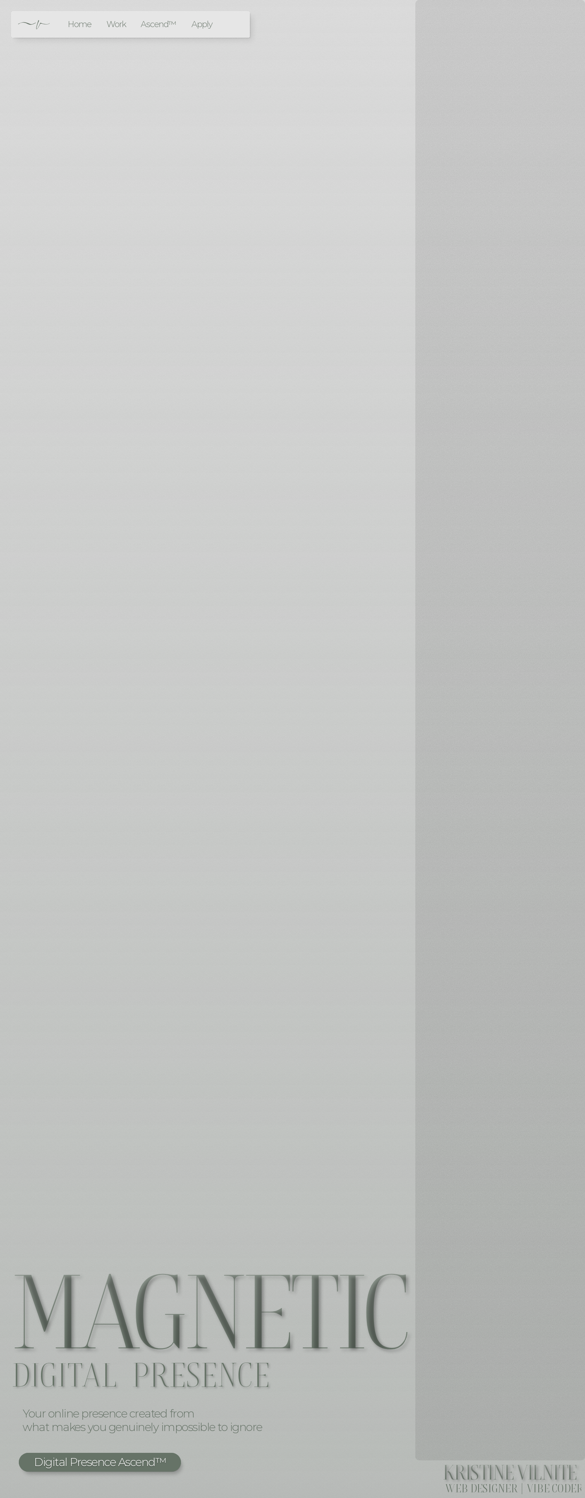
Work (116, 24)
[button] (100, 1462)
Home (79, 24)
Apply (202, 24)
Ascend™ (158, 24)
